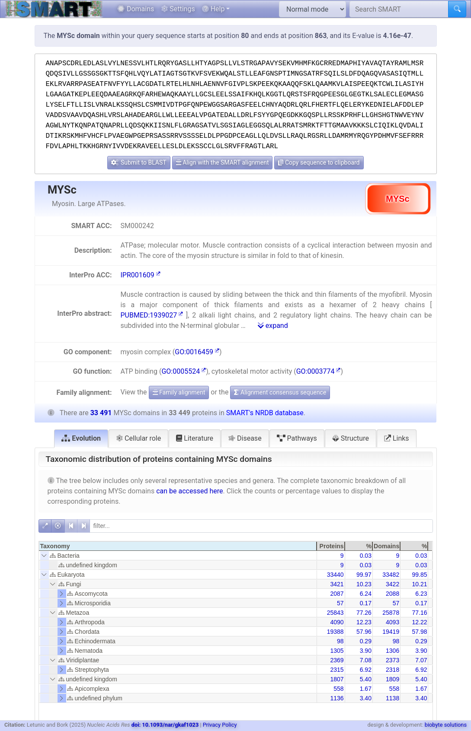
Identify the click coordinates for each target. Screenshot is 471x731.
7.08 (366, 660)
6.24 (366, 593)
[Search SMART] (399, 9)
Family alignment (179, 392)
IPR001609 (140, 275)
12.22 (419, 622)
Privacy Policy (220, 724)
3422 (392, 584)
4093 (392, 622)
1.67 (366, 688)
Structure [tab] (350, 438)
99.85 (419, 574)
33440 (335, 574)
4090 (336, 622)
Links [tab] (396, 438)
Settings (178, 9)
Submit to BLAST (138, 162)
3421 (336, 584)
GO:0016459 (197, 352)
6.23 (421, 593)
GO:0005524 (183, 371)
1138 (392, 698)
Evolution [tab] (81, 438)
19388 (335, 631)
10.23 (364, 584)
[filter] (261, 526)
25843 (335, 612)
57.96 (364, 631)
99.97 (364, 574)
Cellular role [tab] (138, 438)
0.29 (366, 641)
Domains (135, 9)
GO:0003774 (318, 371)
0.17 (366, 603)
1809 (392, 679)
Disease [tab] (245, 438)
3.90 (366, 650)
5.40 (366, 679)
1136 (336, 698)
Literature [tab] (194, 438)
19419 (390, 631)
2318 (392, 669)
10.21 (419, 584)
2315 (336, 669)
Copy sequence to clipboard (318, 162)
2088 (392, 593)
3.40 (366, 698)
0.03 (366, 555)
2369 (336, 660)
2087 (336, 593)
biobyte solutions (446, 724)
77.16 (419, 612)
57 (340, 603)
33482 (390, 574)
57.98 (419, 631)
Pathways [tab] (297, 438)
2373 (392, 660)
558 (338, 688)
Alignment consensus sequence (280, 392)
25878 (390, 612)
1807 (336, 679)
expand (273, 325)
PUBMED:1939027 (151, 315)
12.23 (364, 622)
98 (340, 641)
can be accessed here (189, 491)
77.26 (364, 612)
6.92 (366, 669)
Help (213, 9)
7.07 (421, 660)
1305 (336, 650)
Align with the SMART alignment (222, 162)
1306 (392, 650)
